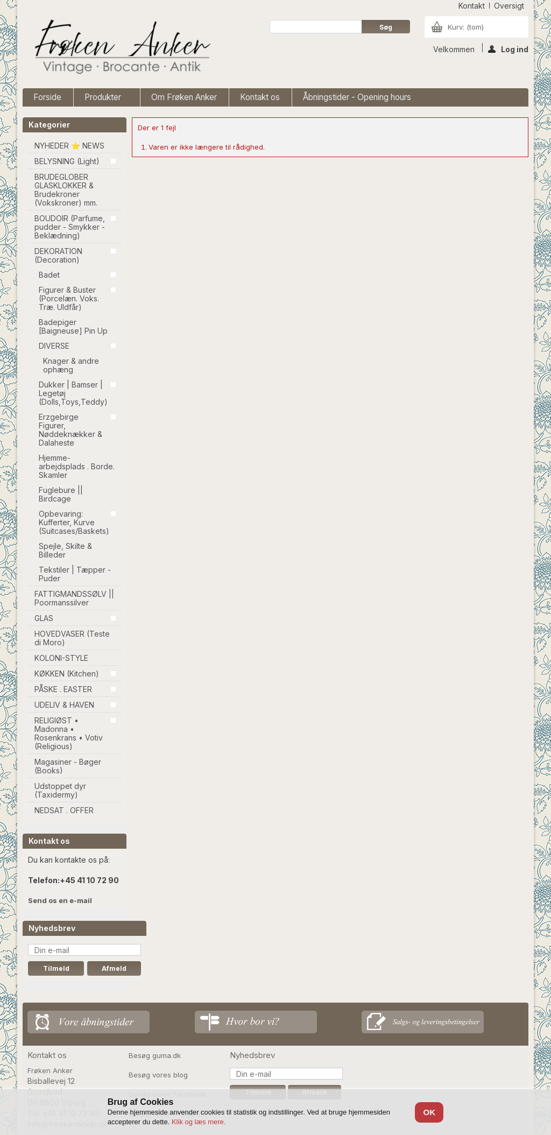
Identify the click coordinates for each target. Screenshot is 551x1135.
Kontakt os (260, 97)
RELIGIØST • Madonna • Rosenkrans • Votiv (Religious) (68, 733)
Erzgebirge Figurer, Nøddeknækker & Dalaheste (70, 429)
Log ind (508, 48)
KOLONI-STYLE (61, 657)
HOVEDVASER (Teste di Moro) (72, 638)
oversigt (509, 5)
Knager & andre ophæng (71, 365)
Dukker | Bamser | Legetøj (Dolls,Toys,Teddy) (73, 393)
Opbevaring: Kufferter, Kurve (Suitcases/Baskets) (74, 522)
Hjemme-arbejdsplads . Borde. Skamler (77, 466)
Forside (47, 97)
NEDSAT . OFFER (64, 810)
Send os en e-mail (60, 900)
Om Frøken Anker (184, 97)
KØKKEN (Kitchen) (66, 673)
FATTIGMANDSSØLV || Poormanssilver (74, 598)
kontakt (471, 5)
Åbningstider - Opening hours (357, 97)
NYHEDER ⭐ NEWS (69, 145)
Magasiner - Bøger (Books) (67, 766)
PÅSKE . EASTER (63, 689)
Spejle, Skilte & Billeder (65, 550)
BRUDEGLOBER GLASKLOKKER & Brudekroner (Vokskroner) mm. (65, 189)
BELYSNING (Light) (67, 161)
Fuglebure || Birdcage (61, 494)
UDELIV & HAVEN (64, 704)
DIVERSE (54, 345)
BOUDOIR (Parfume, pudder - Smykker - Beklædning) (69, 227)
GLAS (43, 618)
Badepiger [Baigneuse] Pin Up (73, 326)
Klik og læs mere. (198, 1122)
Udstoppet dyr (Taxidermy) (60, 790)
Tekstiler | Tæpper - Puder (75, 574)
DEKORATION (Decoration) (58, 255)
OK (429, 1112)
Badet (49, 274)
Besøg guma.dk (155, 1055)
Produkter (104, 99)
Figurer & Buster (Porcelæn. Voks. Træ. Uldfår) (69, 298)
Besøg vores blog (158, 1074)
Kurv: (466, 27)
